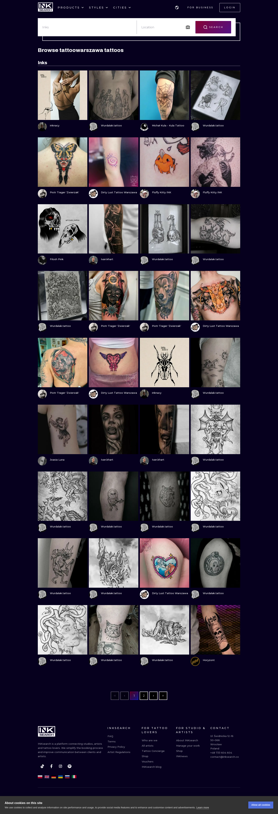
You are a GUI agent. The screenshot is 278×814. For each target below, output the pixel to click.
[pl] (40, 777)
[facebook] (51, 766)
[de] (53, 777)
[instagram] (60, 766)
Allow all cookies (260, 805)
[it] (74, 777)
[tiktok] (42, 766)
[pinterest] (69, 766)
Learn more (202, 807)
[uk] (60, 777)
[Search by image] (188, 27)
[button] (176, 7)
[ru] (67, 777)
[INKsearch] (45, 7)
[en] (47, 777)
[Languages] (176, 7)
